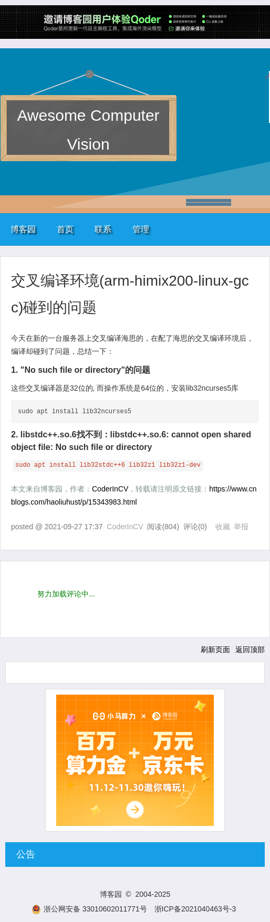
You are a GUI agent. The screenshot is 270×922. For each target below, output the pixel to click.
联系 (103, 229)
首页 (65, 229)
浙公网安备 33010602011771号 (89, 909)
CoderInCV (110, 489)
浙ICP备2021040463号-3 (195, 909)
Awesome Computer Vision (88, 130)
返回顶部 (250, 649)
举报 (241, 526)
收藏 (222, 526)
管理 (140, 229)
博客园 (23, 229)
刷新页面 (215, 649)
